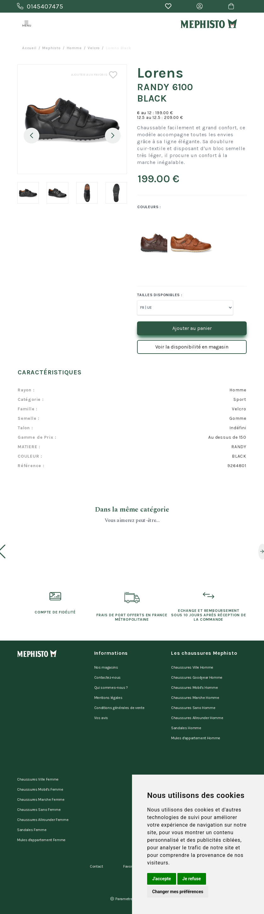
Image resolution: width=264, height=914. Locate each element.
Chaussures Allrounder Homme (197, 718)
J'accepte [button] (161, 878)
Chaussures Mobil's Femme (40, 789)
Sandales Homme (186, 728)
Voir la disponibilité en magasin (191, 347)
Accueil (29, 48)
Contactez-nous (107, 677)
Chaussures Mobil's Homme (194, 687)
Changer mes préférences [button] (177, 891)
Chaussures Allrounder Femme (42, 819)
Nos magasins (106, 667)
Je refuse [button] (191, 878)
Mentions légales (108, 697)
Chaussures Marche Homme (195, 697)
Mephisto (51, 48)
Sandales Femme (32, 830)
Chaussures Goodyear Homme (196, 677)
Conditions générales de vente (119, 708)
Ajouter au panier (192, 328)
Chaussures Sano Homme (193, 708)
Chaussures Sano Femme (38, 809)
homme (74, 48)
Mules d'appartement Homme (195, 738)
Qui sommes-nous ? (111, 687)
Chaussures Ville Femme (38, 779)
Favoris (129, 866)
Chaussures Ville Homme (192, 667)
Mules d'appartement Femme (41, 840)
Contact (96, 866)
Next (113, 136)
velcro (94, 48)
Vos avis (101, 718)
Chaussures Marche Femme (41, 799)
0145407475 (40, 6)
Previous (31, 136)
